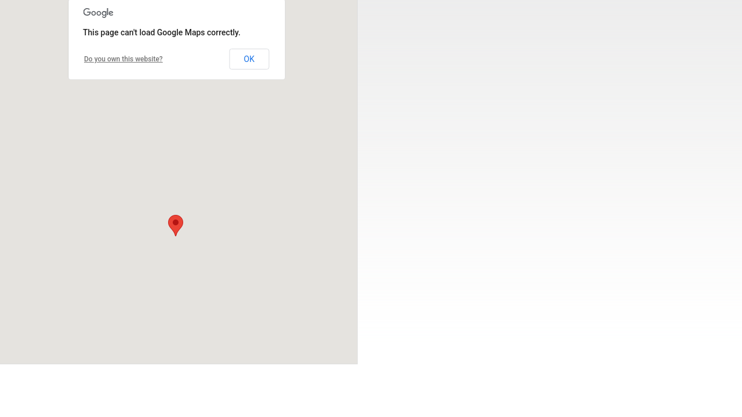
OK (249, 59)
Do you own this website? (123, 59)
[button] (175, 225)
